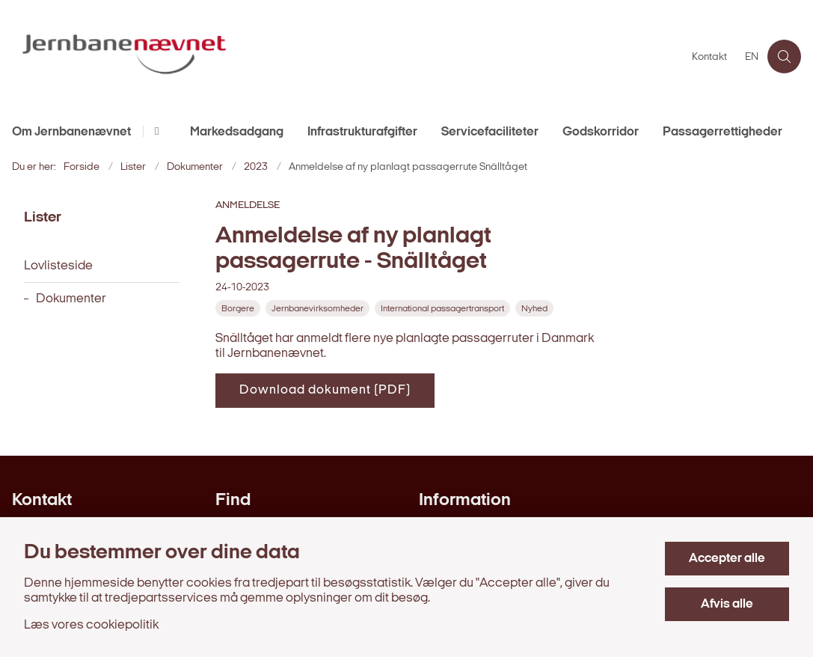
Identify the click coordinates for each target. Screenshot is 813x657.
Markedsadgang (236, 132)
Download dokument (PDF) (325, 390)
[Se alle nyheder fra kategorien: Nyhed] (535, 308)
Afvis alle (727, 604)
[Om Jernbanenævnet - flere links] (154, 131)
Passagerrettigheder (722, 132)
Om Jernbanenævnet (71, 132)
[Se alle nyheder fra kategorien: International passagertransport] (444, 308)
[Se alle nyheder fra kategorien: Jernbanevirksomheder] (319, 308)
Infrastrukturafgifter (362, 132)
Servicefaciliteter (490, 132)
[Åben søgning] (784, 56)
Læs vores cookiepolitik (91, 625)
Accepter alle (727, 558)
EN (751, 57)
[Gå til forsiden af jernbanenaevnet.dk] (341, 56)
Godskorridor (600, 132)
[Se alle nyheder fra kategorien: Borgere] (239, 308)
